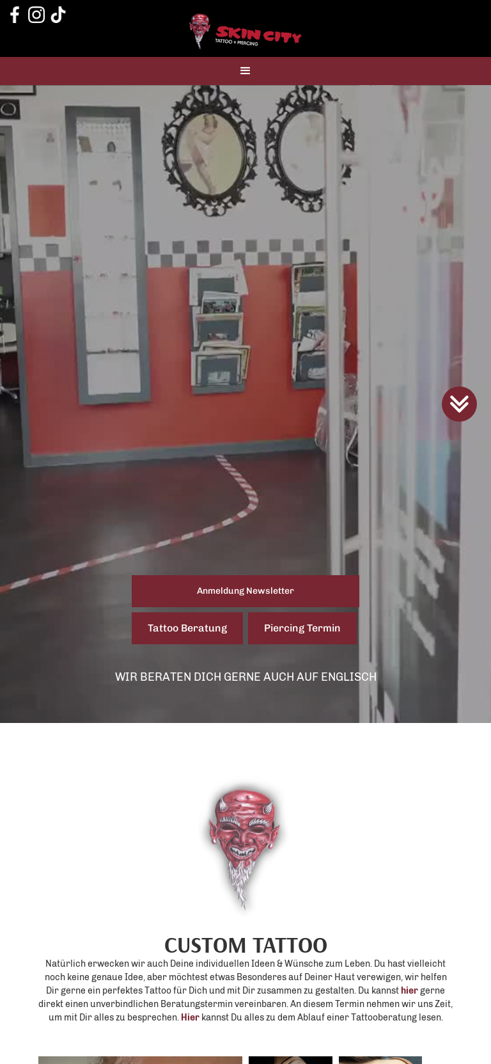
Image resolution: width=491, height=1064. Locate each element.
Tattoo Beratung (187, 628)
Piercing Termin (302, 628)
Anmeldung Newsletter (245, 590)
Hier (190, 1017)
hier (409, 990)
